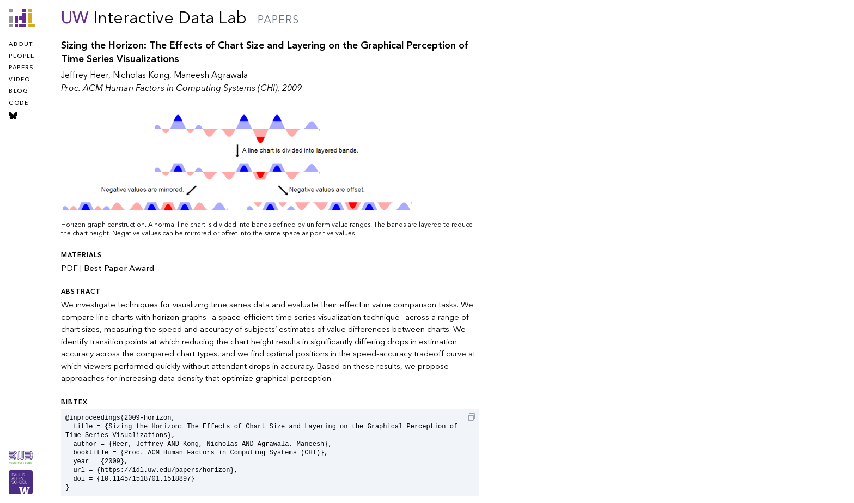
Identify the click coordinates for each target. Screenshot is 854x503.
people (21, 56)
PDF (69, 268)
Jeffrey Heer (84, 75)
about (21, 44)
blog (18, 91)
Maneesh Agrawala (211, 75)
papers (21, 67)
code (18, 103)
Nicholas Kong (141, 75)
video (19, 79)
